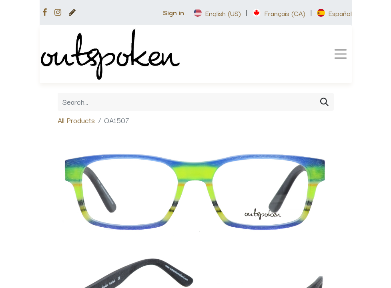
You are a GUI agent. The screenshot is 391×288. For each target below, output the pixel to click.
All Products (76, 120)
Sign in (173, 12)
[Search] (324, 102)
